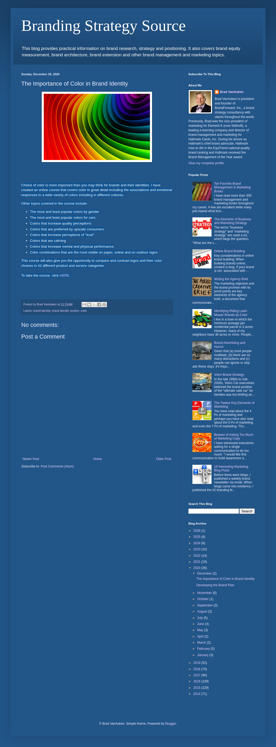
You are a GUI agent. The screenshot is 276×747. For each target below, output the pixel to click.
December (205, 573)
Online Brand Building (229, 251)
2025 (197, 537)
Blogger (170, 723)
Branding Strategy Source (103, 25)
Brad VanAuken (232, 92)
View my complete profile (206, 163)
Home (97, 459)
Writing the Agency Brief (231, 279)
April (200, 636)
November (205, 593)
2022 (197, 556)
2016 (197, 681)
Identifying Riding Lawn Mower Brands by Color (230, 312)
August (202, 611)
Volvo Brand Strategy (229, 375)
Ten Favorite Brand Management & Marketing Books (232, 187)
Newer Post (31, 459)
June (201, 624)
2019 (197, 663)
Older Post (163, 459)
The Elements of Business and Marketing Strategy (232, 221)
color (84, 310)
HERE (64, 275)
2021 (197, 562)
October (203, 599)
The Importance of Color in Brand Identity (225, 579)
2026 (197, 531)
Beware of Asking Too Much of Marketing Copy (233, 436)
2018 (197, 669)
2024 (197, 543)
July (200, 618)
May (200, 630)
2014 (197, 694)
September (205, 605)
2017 (197, 675)
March (202, 642)
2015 (197, 688)
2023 (197, 549)
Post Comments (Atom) (57, 466)
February (204, 649)
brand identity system (65, 310)
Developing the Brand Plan (215, 585)
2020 (197, 568)
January (203, 655)
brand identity (41, 310)
